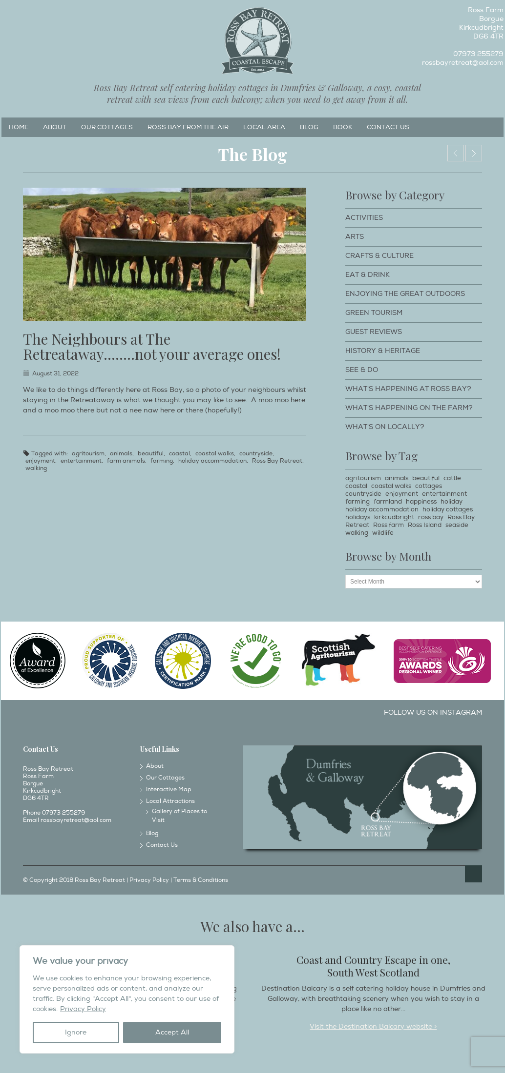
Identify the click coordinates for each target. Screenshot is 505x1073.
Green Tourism (373, 313)
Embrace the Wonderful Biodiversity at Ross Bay (473, 153)
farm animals (126, 461)
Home (18, 127)
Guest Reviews (373, 332)
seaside (456, 525)
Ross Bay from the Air (188, 127)
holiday (452, 502)
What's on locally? (384, 427)
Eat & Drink (367, 275)
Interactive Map (168, 789)
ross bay (430, 517)
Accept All (172, 1032)
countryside (256, 453)
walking (36, 468)
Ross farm (388, 525)
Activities (364, 218)
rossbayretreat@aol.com (463, 63)
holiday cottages (447, 509)
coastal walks (214, 453)
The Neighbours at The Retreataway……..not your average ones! (152, 346)
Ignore (75, 1032)
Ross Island (425, 525)
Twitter (40, 13)
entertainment (81, 461)
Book (342, 127)
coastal (179, 453)
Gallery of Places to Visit (179, 816)
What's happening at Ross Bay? (408, 389)
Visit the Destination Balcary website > (373, 1026)
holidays (357, 517)
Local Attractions (170, 801)
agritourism (88, 453)
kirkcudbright (394, 517)
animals (121, 453)
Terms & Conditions (200, 880)
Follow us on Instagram (433, 712)
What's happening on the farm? (409, 408)
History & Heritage (382, 351)
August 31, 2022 (55, 373)
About (54, 127)
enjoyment (40, 461)
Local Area (264, 127)
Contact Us (388, 127)
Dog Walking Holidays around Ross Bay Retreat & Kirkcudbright (455, 153)
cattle (452, 478)
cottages (428, 486)
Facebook (8, 13)
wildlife (383, 533)
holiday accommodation (212, 461)
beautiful (151, 453)
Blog (309, 127)
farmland (388, 502)
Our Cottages (107, 127)
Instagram (24, 13)
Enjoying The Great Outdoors (405, 294)
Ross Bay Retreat (277, 461)
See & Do (361, 370)
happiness (421, 502)
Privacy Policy (83, 1009)
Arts (354, 237)
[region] (127, 999)
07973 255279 (478, 54)
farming (161, 461)
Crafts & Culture (379, 256)
